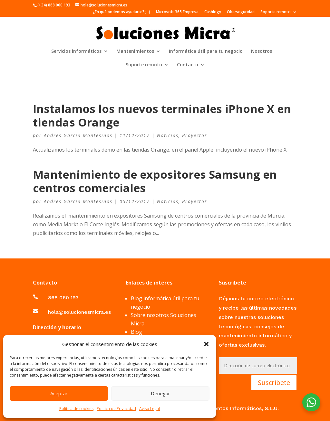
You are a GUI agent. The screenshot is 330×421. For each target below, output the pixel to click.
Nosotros (261, 51)
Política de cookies (76, 408)
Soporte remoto (275, 12)
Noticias (168, 135)
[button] (206, 344)
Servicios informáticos (76, 51)
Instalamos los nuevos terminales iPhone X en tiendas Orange (162, 115)
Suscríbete (274, 382)
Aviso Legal (149, 408)
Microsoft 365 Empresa (177, 12)
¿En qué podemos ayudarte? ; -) (121, 12)
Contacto (187, 65)
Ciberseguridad (241, 12)
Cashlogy (212, 12)
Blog (136, 331)
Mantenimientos (135, 51)
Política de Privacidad (116, 408)
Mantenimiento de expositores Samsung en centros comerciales (155, 181)
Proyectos (194, 135)
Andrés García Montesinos (78, 135)
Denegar (160, 393)
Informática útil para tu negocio (206, 51)
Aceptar (59, 393)
